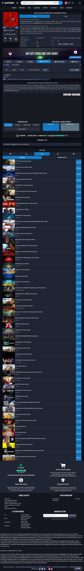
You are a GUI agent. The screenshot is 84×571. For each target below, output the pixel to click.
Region (14, 70)
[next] (16, 27)
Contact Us (41, 567)
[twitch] (40, 569)
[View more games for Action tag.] (60, 44)
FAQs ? (6, 507)
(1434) (57, 136)
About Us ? (7, 499)
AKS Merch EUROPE (26, 528)
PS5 (63, 38)
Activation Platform (34, 70)
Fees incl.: (74, 70)
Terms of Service (9, 567)
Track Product (22, 129)
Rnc (37, 42)
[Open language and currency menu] (70, 3)
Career (48, 567)
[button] (80, 3)
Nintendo (6, 526)
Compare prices (45, 79)
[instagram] (52, 569)
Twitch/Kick (56, 499)
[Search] (61, 3)
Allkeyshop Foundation (59, 567)
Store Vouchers (25, 515)
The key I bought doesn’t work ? (12, 504)
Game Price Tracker (26, 516)
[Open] (17, 3)
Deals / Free (24, 521)
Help (78, 568)
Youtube (77, 499)
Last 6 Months (26, 125)
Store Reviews (24, 523)
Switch (78, 38)
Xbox (38, 46)
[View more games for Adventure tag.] (66, 44)
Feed (65, 16)
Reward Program (25, 518)
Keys (45, 70)
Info (34, 16)
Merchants (55, 500)
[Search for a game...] (42, 3)
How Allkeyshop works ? (10, 500)
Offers (6, 65)
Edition (22, 70)
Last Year (17, 125)
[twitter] (47, 569)
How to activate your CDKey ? (12, 505)
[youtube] (49, 569)
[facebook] (45, 569)
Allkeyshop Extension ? (10, 508)
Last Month (36, 125)
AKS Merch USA (25, 526)
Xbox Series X (73, 38)
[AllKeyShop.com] (8, 3)
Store (6, 70)
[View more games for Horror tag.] (72, 44)
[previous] (4, 27)
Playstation (7, 522)
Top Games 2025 (25, 524)
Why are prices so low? (10, 502)
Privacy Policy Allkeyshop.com (26, 567)
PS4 (61, 38)
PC (58, 38)
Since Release (8, 125)
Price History (14, 65)
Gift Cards (24, 520)
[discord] (42, 569)
